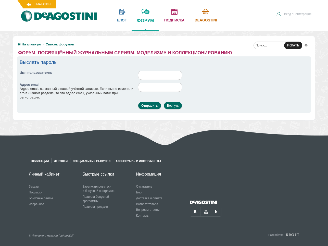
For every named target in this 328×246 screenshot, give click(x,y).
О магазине (144, 186)
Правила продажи (95, 206)
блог (122, 20)
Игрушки (61, 161)
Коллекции (40, 161)
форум (145, 24)
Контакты (142, 215)
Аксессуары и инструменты (138, 161)
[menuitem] (293, 14)
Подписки (35, 192)
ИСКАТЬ (293, 45)
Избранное (36, 204)
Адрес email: (30, 85)
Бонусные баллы (41, 198)
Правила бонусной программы (95, 199)
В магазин (42, 4)
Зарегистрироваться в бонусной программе (98, 189)
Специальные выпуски (91, 161)
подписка (174, 20)
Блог (139, 192)
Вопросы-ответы (147, 210)
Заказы (34, 186)
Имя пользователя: (36, 73)
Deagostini (206, 20)
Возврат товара (147, 204)
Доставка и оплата (149, 198)
